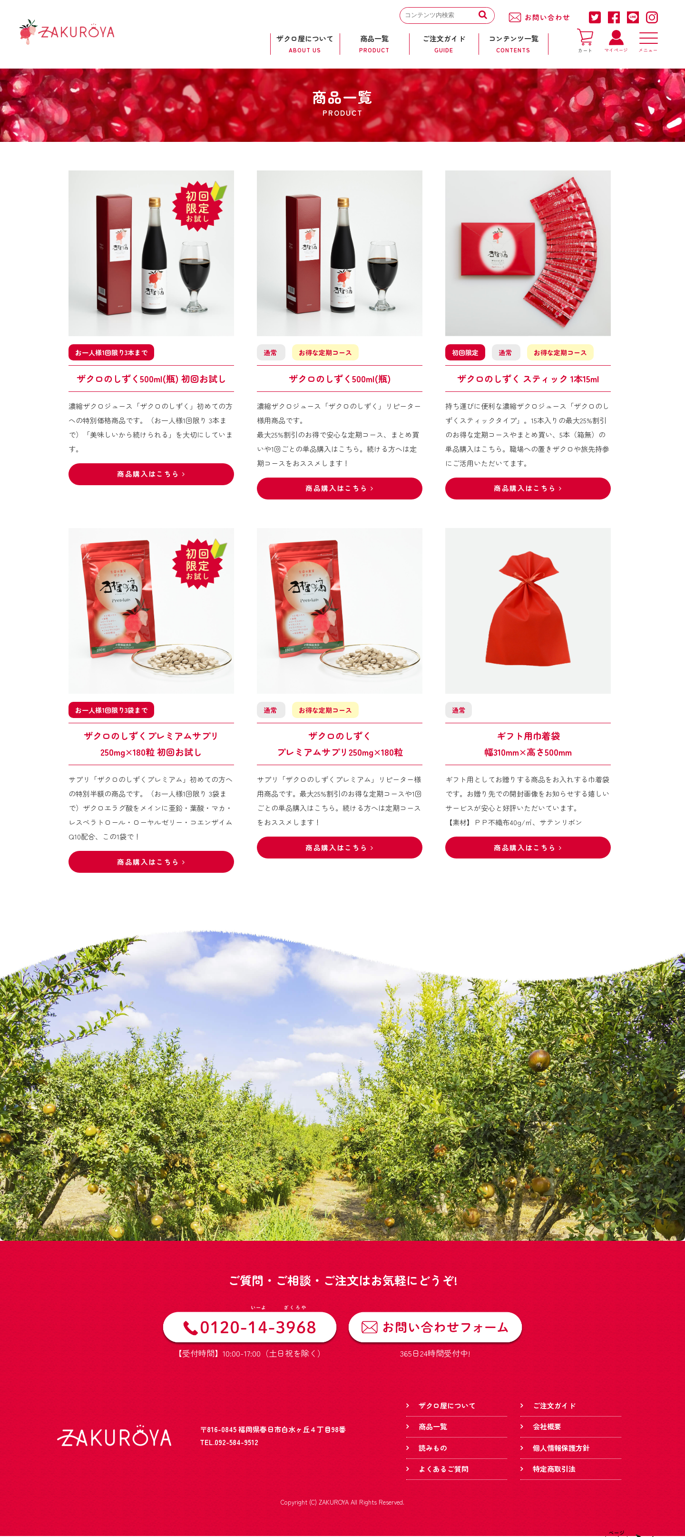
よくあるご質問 (444, 1470)
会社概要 (547, 1427)
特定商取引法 (554, 1470)
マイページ (616, 47)
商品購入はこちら (151, 474)
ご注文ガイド (554, 1406)
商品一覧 (433, 1427)
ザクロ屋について (447, 1406)
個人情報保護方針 (561, 1449)
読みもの (433, 1449)
